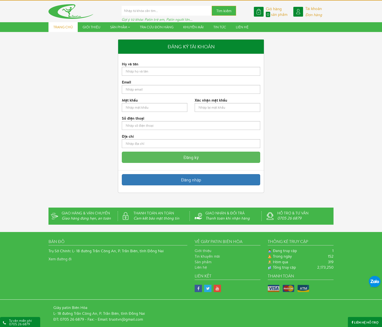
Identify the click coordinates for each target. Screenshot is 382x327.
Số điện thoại (133, 118)
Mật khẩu (130, 100)
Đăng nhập (191, 180)
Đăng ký (191, 157)
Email (126, 82)
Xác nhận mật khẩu (211, 100)
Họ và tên (130, 64)
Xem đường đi (60, 259)
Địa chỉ (128, 136)
